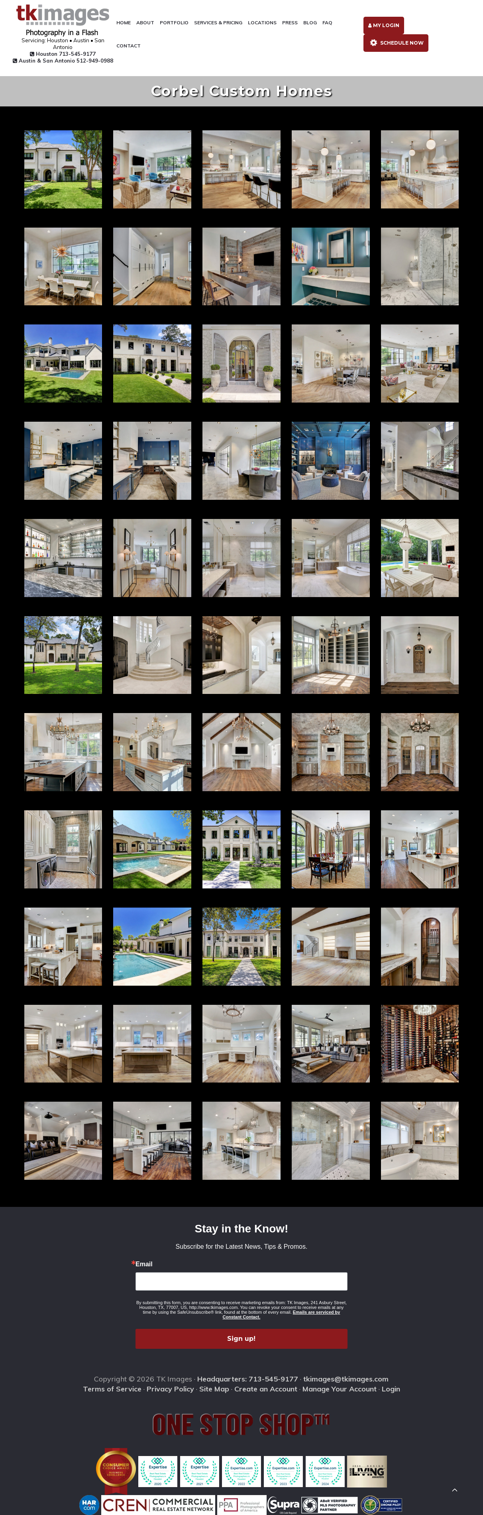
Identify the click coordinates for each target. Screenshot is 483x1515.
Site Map (214, 1388)
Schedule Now (395, 42)
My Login (383, 25)
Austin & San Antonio (63, 60)
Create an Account (265, 1388)
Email (144, 1264)
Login (391, 1388)
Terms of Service (112, 1388)
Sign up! (241, 1338)
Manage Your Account (339, 1388)
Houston (63, 54)
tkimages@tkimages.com (346, 1378)
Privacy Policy (170, 1388)
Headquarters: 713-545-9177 (247, 1378)
